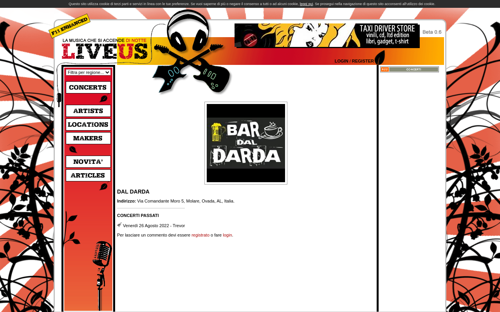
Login (341, 61)
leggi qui (306, 4)
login (227, 235)
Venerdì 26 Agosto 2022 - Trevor (154, 225)
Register (363, 61)
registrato (200, 235)
